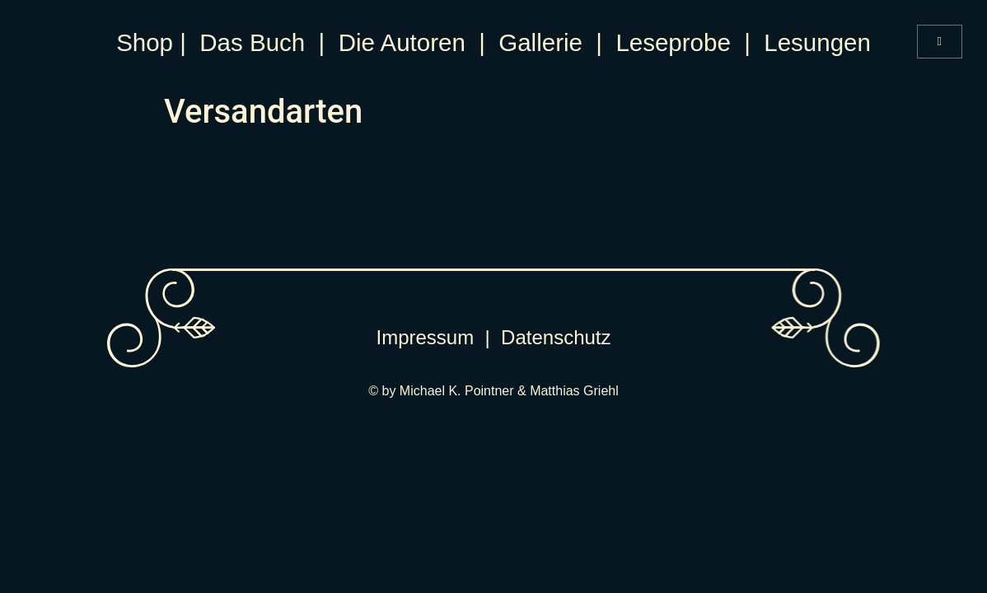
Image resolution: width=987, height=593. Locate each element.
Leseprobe (672, 42)
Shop (144, 42)
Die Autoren (402, 42)
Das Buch (252, 42)
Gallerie (540, 42)
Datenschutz (555, 337)
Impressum (426, 337)
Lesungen (817, 42)
